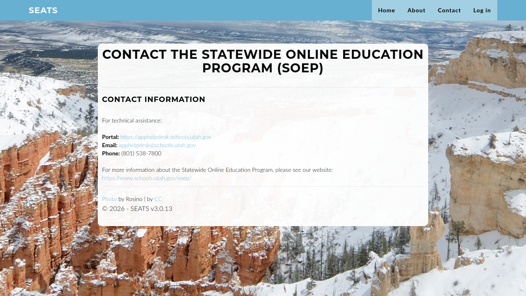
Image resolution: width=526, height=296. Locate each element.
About (417, 18)
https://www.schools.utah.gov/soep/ (146, 177)
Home (386, 18)
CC (158, 198)
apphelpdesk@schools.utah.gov (157, 144)
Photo (109, 198)
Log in (482, 18)
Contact (449, 18)
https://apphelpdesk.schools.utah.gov (166, 136)
